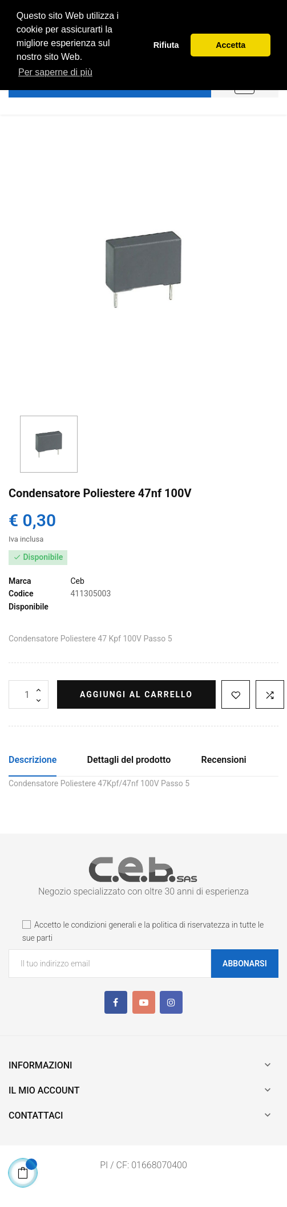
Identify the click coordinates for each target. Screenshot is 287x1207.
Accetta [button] (230, 45)
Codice (21, 593)
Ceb (77, 581)
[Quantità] (28, 694)
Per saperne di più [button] (55, 72)
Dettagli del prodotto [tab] (129, 759)
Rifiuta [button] (166, 45)
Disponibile (28, 606)
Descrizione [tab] (32, 759)
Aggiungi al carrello (136, 694)
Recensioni (223, 759)
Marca (20, 581)
